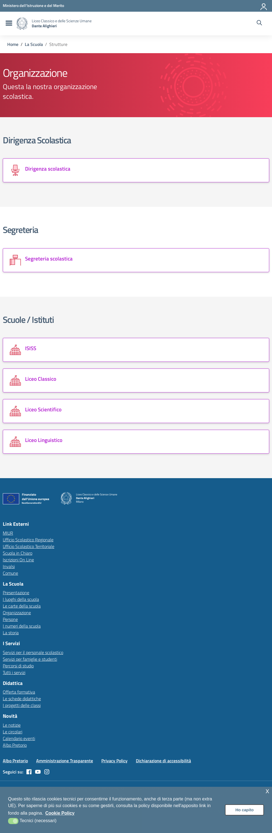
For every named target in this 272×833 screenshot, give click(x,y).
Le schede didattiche (22, 698)
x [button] (267, 790)
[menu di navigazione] (8, 23)
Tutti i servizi (14, 672)
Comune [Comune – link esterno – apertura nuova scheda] (10, 573)
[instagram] (46, 771)
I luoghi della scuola (21, 599)
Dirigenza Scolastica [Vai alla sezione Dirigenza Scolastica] (37, 140)
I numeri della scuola (22, 626)
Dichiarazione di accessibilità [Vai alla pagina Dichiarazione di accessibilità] (163, 760)
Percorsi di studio (18, 665)
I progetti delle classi (22, 705)
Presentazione (16, 592)
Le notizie (12, 725)
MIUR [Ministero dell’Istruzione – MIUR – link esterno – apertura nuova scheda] (8, 533)
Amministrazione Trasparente (64, 760)
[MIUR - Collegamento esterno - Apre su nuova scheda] (33, 6)
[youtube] (38, 771)
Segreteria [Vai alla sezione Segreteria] (20, 229)
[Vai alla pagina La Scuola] (34, 44)
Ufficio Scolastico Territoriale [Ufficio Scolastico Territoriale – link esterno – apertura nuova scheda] (28, 546)
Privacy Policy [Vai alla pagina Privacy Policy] (114, 760)
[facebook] (29, 771)
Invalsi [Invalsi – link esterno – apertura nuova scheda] (9, 566)
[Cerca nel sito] (259, 23)
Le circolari (12, 731)
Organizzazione (17, 612)
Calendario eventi (19, 738)
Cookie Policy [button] (60, 813)
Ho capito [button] (244, 810)
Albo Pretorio (15, 745)
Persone (10, 619)
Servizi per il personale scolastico (33, 652)
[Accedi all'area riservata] (264, 5)
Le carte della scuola (22, 606)
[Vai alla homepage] (22, 23)
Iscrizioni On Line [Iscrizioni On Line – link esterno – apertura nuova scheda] (18, 559)
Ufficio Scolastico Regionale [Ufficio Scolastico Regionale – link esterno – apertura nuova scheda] (28, 539)
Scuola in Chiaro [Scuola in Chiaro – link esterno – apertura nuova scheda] (17, 553)
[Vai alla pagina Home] (12, 44)
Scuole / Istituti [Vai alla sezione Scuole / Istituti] (28, 319)
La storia (11, 632)
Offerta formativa (19, 692)
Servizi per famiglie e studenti (30, 659)
